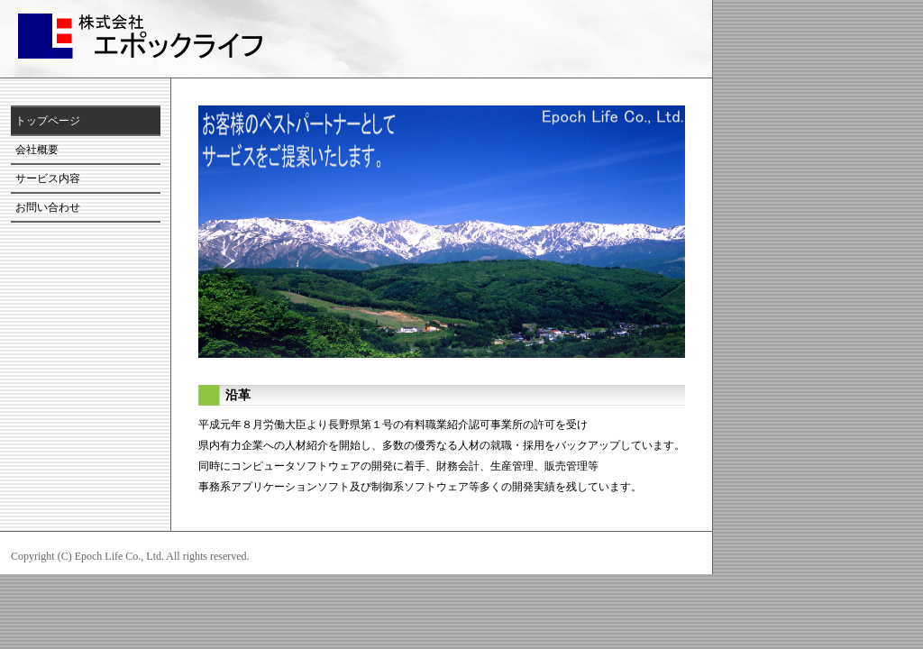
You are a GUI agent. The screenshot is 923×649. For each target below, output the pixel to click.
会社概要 (37, 149)
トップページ (47, 120)
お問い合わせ (47, 207)
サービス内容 (47, 178)
